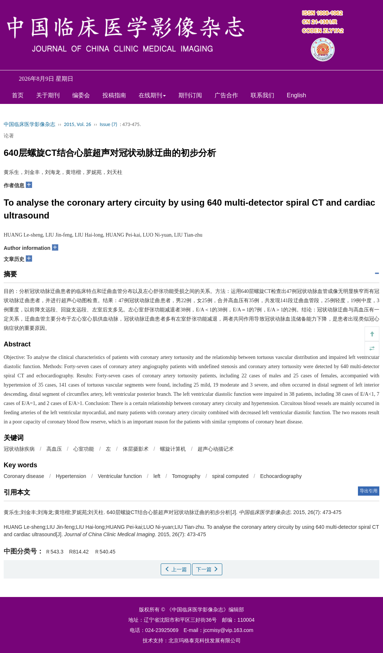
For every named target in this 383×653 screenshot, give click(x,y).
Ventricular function (120, 476)
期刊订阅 (190, 95)
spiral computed (230, 476)
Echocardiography (281, 476)
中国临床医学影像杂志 (29, 124)
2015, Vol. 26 (77, 124)
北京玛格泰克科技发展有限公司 (204, 640)
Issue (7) (108, 124)
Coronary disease (24, 476)
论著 (9, 136)
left (156, 476)
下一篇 (207, 569)
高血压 (54, 449)
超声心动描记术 (216, 449)
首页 (18, 95)
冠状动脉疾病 (19, 449)
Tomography (186, 476)
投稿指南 (114, 95)
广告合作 (226, 95)
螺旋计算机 (173, 449)
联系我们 (262, 95)
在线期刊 (152, 95)
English (296, 95)
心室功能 (83, 449)
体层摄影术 (136, 449)
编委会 (81, 95)
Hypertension (71, 476)
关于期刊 (48, 95)
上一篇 (176, 569)
